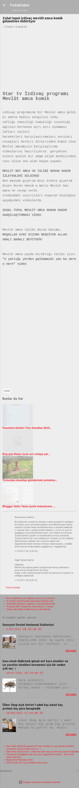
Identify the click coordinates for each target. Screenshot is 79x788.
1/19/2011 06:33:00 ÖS (26, 580)
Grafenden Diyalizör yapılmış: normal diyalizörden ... (31, 603)
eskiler (7, 390)
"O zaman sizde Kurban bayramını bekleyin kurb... (30, 601)
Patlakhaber (20, 5)
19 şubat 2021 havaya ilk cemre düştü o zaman (29, 606)
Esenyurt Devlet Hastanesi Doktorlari (28, 624)
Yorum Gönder (13, 587)
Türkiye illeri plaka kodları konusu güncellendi (28, 609)
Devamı (71, 651)
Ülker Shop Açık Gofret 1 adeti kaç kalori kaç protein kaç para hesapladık (32, 706)
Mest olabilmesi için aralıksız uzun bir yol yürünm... (31, 598)
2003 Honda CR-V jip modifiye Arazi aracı (26, 762)
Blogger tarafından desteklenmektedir (39, 782)
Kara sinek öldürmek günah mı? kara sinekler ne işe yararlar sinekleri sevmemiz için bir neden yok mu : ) (35, 664)
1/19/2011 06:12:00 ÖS (26, 551)
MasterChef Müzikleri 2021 (19, 759)
